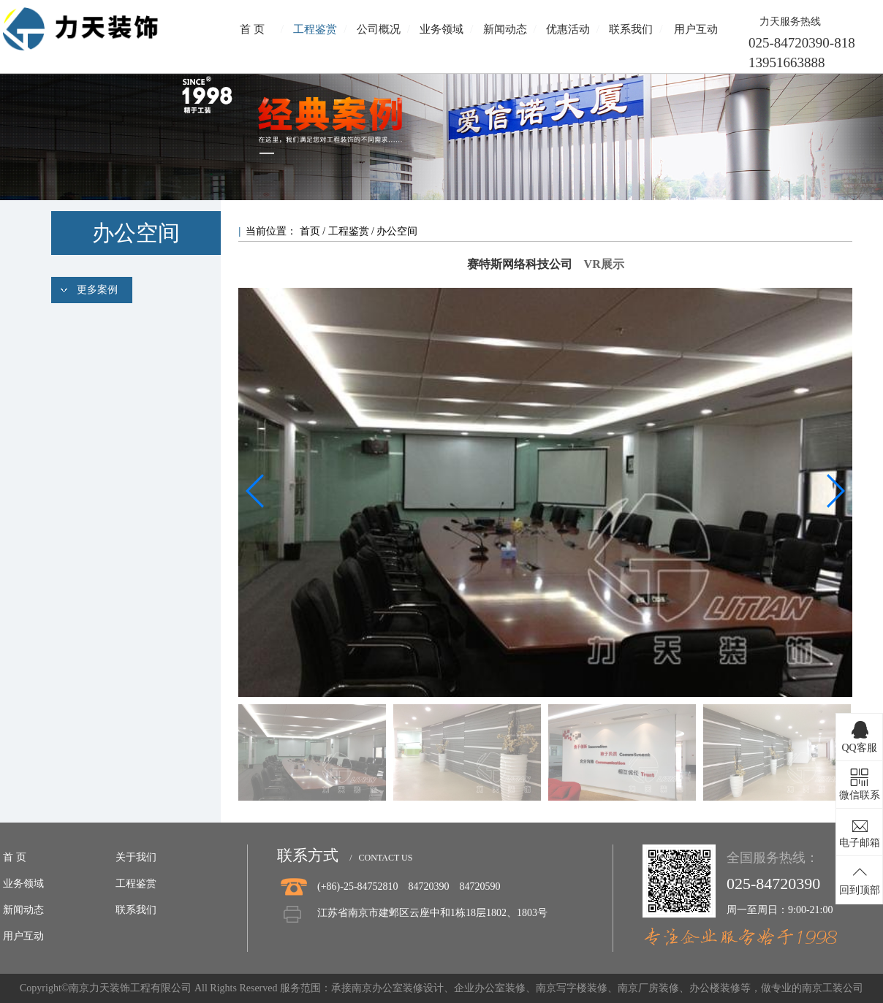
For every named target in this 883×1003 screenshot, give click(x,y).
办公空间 (396, 231)
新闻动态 (505, 29)
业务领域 (441, 29)
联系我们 (631, 29)
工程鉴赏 (315, 29)
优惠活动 (568, 29)
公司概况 (379, 29)
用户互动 (696, 29)
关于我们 (135, 857)
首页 (311, 231)
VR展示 (604, 264)
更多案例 (97, 289)
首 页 (252, 29)
